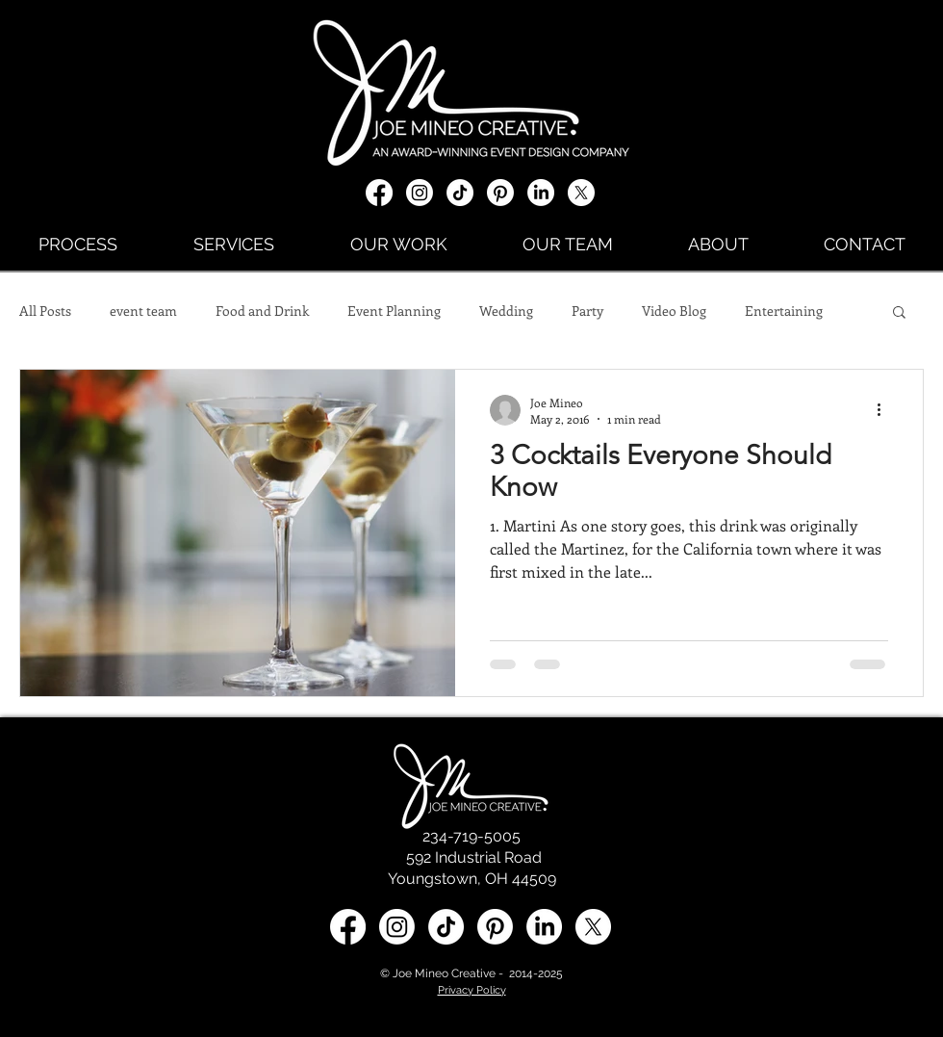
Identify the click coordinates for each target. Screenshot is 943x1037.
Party (587, 310)
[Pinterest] (500, 192)
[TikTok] (459, 192)
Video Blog (674, 310)
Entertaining (784, 310)
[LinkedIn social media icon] (544, 927)
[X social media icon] (581, 192)
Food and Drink (262, 310)
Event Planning (394, 310)
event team (143, 310)
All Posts (45, 310)
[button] (899, 313)
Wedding (506, 310)
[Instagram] (419, 192)
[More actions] (885, 410)
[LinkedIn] (540, 192)
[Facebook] (379, 192)
